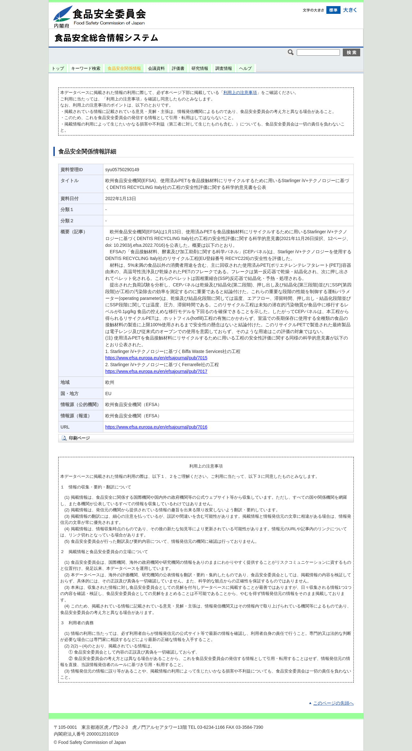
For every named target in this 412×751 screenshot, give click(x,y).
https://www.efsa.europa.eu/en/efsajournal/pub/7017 (156, 371)
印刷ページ (79, 438)
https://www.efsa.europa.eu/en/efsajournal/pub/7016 (156, 427)
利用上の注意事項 (240, 92)
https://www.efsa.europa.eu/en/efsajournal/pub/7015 (156, 358)
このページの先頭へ (333, 703)
